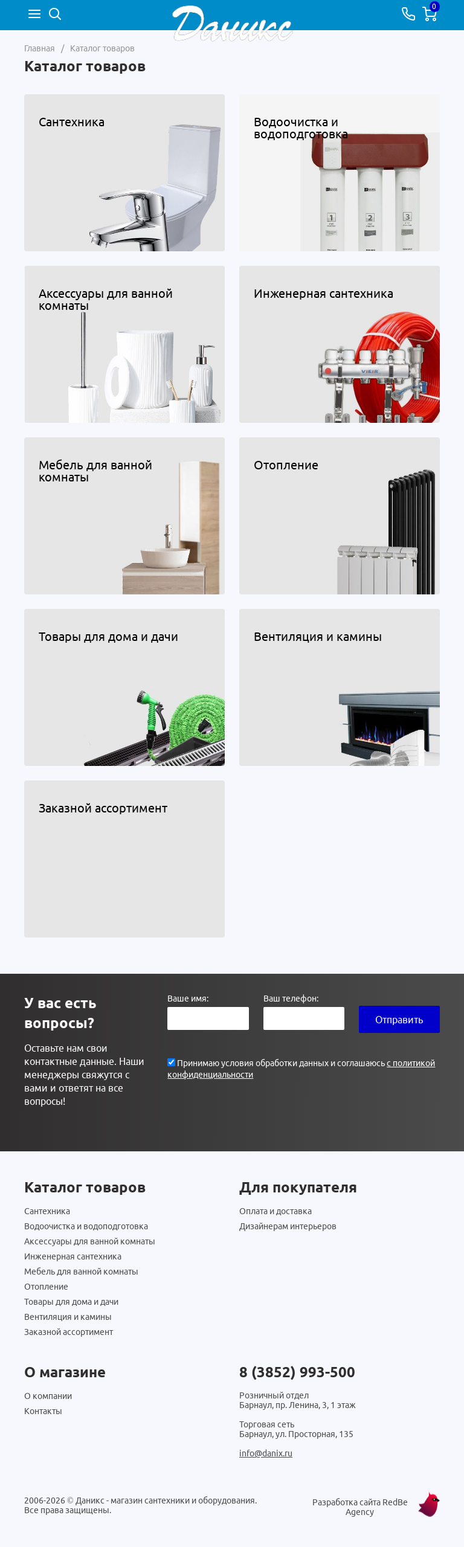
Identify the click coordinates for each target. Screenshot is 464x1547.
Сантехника (47, 1211)
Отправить (399, 1019)
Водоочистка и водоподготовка (86, 1226)
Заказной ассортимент (68, 1332)
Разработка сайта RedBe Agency (360, 1507)
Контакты (43, 1411)
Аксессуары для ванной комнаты (89, 1241)
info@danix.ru (265, 1453)
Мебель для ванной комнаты (81, 1271)
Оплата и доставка (275, 1211)
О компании (48, 1396)
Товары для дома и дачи (71, 1302)
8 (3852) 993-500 (297, 1372)
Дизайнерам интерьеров (288, 1226)
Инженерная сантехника (72, 1256)
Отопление (46, 1286)
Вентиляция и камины (68, 1317)
